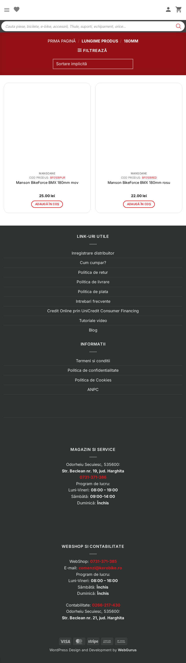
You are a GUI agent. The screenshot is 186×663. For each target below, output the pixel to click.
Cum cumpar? (93, 262)
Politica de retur (93, 272)
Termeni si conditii (93, 360)
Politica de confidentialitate (93, 370)
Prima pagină (62, 40)
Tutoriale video (93, 320)
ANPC (93, 389)
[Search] (178, 26)
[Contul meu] (168, 10)
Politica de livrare (93, 281)
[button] (7, 10)
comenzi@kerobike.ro (100, 567)
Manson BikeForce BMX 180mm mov (47, 182)
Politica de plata (93, 291)
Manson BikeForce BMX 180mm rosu (139, 182)
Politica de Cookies (93, 379)
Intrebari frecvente (93, 301)
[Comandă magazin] (93, 64)
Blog (93, 330)
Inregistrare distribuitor (93, 253)
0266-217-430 (106, 605)
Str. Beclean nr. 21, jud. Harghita (93, 617)
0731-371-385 (103, 561)
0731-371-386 (93, 477)
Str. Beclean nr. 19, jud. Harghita (93, 470)
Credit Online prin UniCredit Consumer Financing (93, 310)
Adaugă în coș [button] (47, 204)
